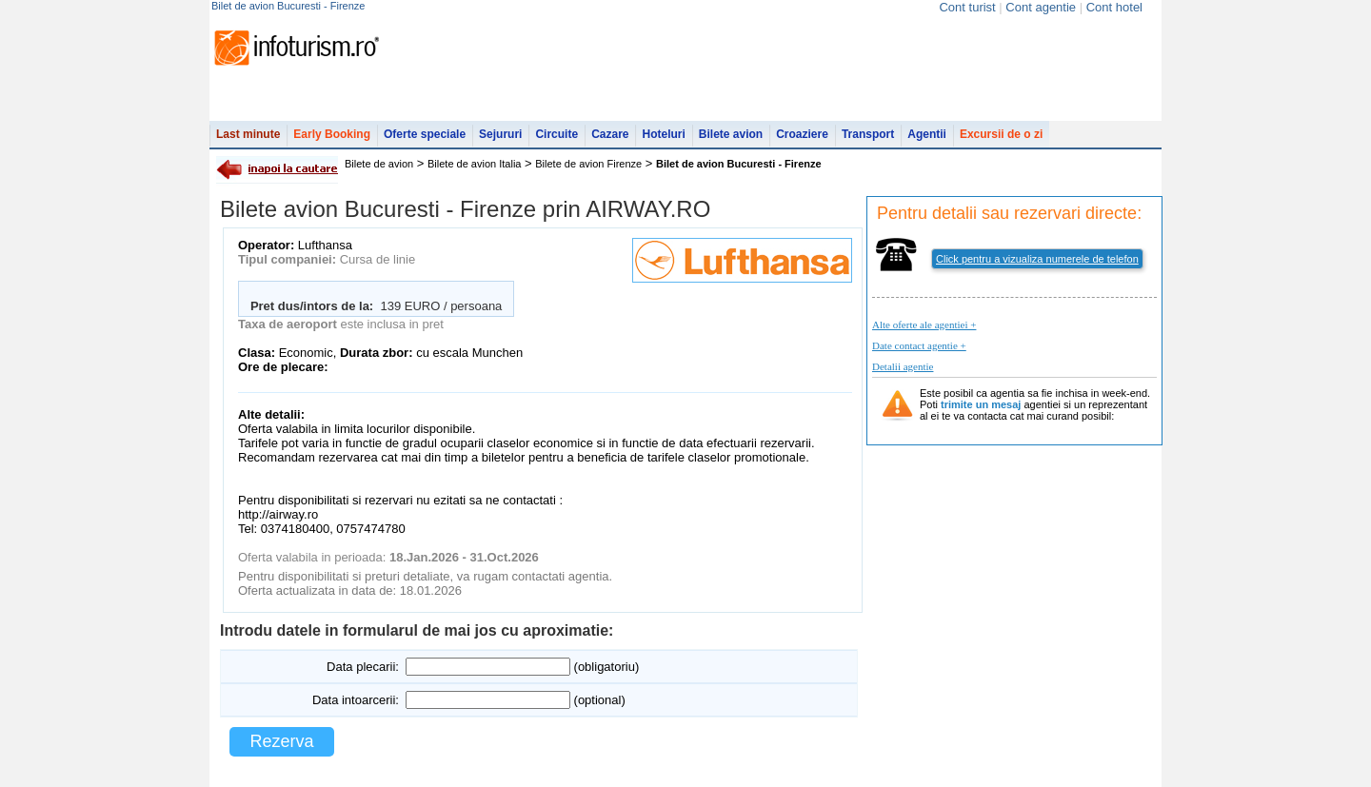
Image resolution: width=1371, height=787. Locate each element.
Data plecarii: (363, 666)
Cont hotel (1114, 7)
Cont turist (967, 7)
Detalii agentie (902, 366)
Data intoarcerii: (355, 700)
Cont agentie (1040, 7)
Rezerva (281, 741)
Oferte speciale (425, 134)
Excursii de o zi (1001, 134)
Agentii (926, 134)
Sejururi (500, 134)
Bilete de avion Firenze (588, 163)
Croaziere (802, 134)
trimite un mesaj (981, 404)
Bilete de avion (379, 163)
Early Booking (331, 134)
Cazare (609, 134)
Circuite (556, 134)
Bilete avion (731, 134)
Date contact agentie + (919, 345)
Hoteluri (663, 134)
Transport (868, 134)
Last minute (248, 134)
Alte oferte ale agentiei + (924, 324)
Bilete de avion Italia (474, 163)
